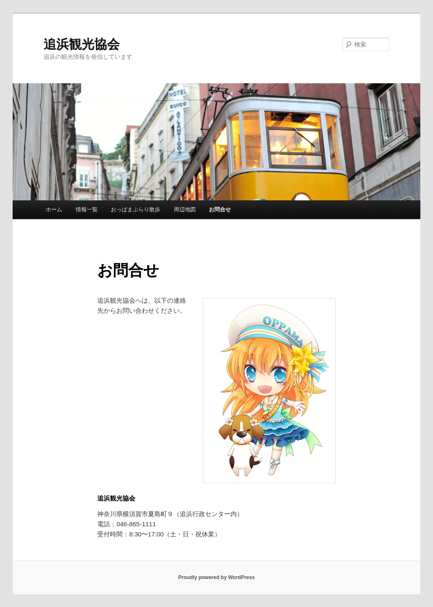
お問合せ (220, 209)
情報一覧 (87, 209)
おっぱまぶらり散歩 (135, 209)
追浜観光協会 (82, 44)
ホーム (54, 209)
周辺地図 (185, 209)
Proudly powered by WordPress (216, 577)
